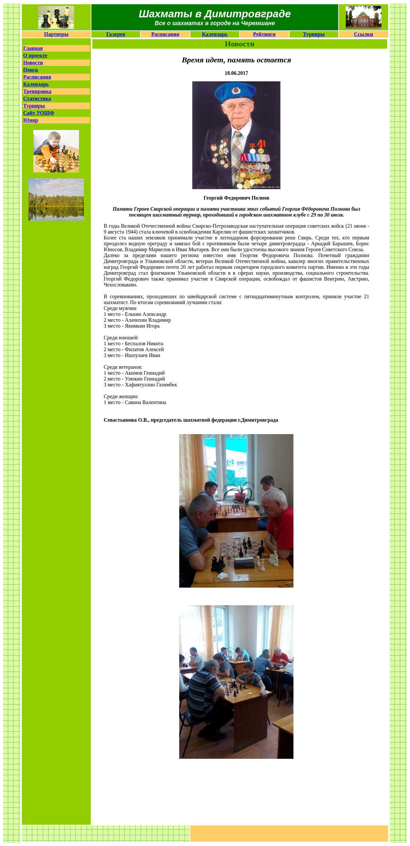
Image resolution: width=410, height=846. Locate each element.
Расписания (165, 34)
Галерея (115, 34)
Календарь (215, 34)
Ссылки (363, 34)
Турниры (314, 34)
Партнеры (56, 34)
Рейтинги (264, 34)
